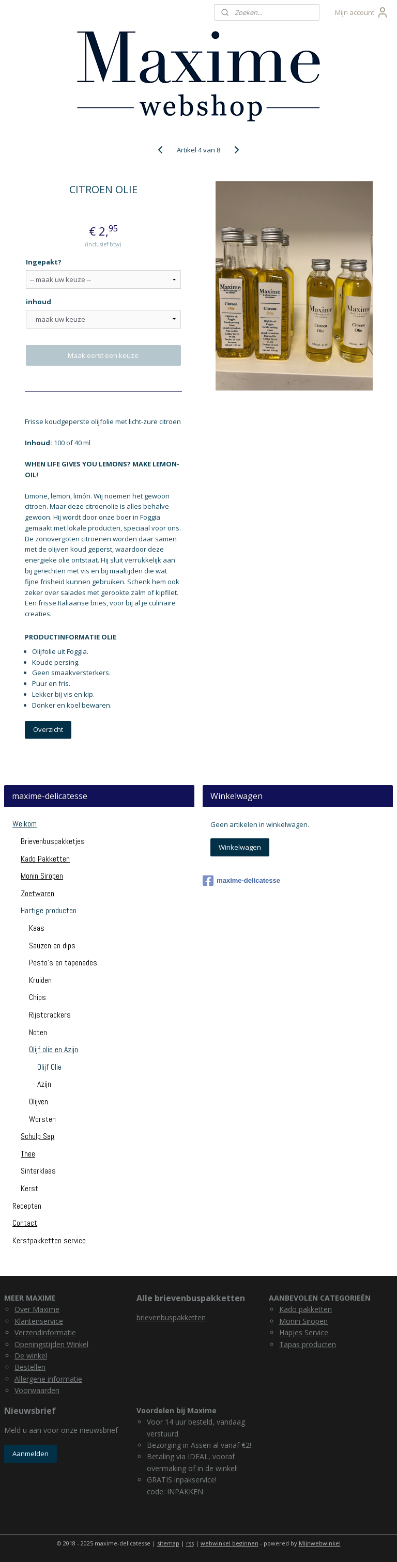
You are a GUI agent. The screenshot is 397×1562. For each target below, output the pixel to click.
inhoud (38, 301)
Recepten (26, 1205)
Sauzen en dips (52, 945)
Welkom (24, 823)
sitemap (168, 1543)
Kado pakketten (305, 1309)
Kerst (29, 1188)
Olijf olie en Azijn (53, 1049)
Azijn (44, 1084)
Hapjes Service (304, 1332)
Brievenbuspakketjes (53, 841)
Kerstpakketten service (49, 1240)
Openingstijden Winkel (51, 1344)
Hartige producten (49, 910)
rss (190, 1543)
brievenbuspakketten (171, 1317)
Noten (38, 1032)
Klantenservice (38, 1321)
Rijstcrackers (50, 1014)
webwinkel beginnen (229, 1543)
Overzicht (48, 729)
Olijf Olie (49, 1066)
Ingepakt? (44, 262)
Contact (24, 1222)
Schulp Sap (37, 1136)
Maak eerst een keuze (103, 355)
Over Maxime (36, 1309)
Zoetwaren (37, 893)
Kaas (36, 928)
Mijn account (362, 12)
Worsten (42, 1119)
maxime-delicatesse (241, 880)
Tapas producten (307, 1344)
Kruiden (40, 980)
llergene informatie (50, 1379)
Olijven (38, 1101)
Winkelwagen (240, 847)
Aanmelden (30, 1453)
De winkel (30, 1356)
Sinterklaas (38, 1170)
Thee (28, 1153)
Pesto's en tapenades (63, 962)
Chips (37, 997)
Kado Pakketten (45, 858)
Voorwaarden (36, 1390)
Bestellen (29, 1367)
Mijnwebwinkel (320, 1543)
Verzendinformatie (45, 1332)
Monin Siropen (42, 875)
